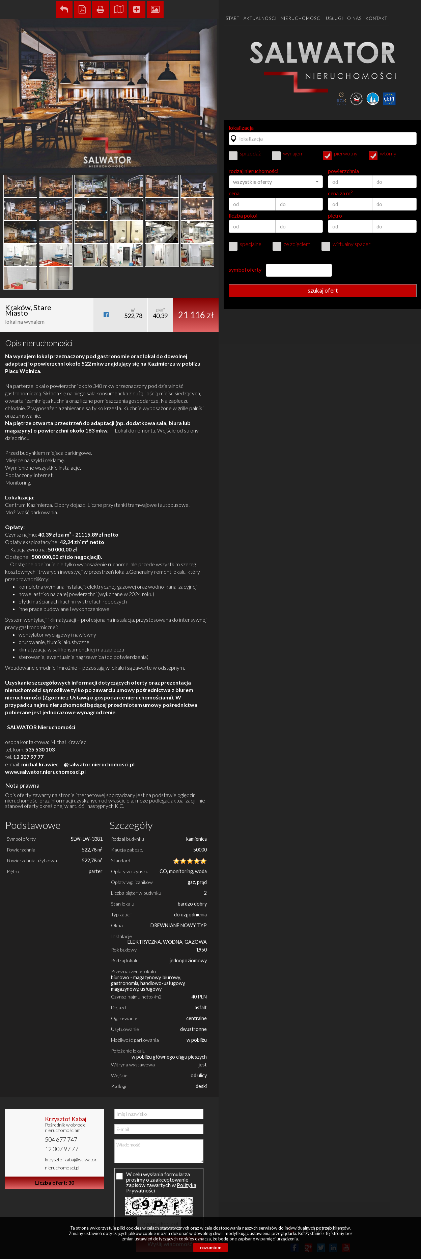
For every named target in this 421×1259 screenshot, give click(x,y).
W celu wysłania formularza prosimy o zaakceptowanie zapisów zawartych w (157, 1182)
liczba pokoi (243, 215)
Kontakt (376, 18)
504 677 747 (61, 1139)
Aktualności (260, 18)
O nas (354, 18)
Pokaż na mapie (118, 9)
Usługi (334, 18)
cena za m (340, 193)
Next (209, 154)
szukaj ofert (323, 290)
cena (234, 193)
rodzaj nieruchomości (253, 171)
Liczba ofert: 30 (54, 1182)
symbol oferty (245, 269)
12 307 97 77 (61, 1149)
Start (233, 18)
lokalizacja (241, 127)
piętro (335, 215)
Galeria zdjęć (155, 9)
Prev (8, 154)
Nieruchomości (301, 18)
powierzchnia (343, 171)
